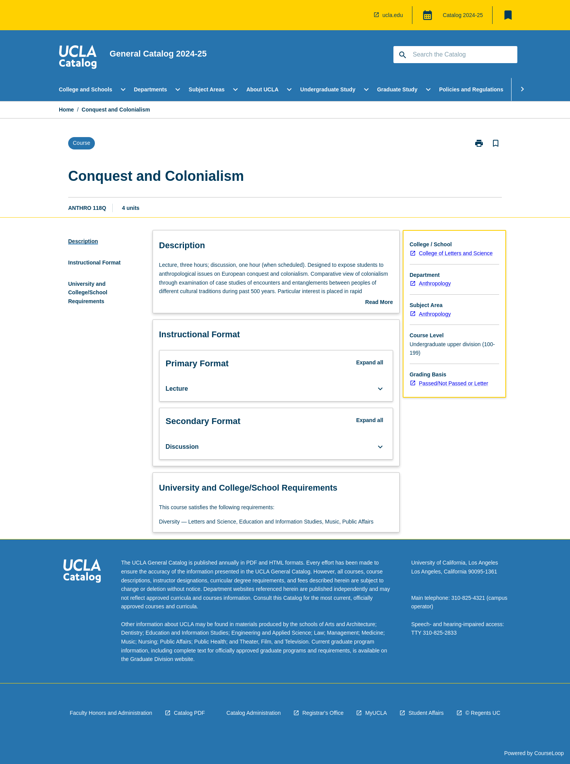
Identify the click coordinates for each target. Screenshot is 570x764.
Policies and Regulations (471, 89)
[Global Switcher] (427, 15)
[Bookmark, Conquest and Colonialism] (495, 143)
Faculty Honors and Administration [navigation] (111, 713)
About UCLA (262, 89)
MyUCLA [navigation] (376, 713)
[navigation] (77, 58)
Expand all (369, 362)
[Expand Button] (380, 389)
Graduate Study (397, 89)
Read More (379, 303)
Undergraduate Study (327, 89)
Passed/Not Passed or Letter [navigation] (453, 383)
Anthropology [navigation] (435, 283)
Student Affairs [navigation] (426, 713)
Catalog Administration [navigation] (254, 713)
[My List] (508, 15)
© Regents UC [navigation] (482, 713)
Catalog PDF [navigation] (189, 713)
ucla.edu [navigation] (393, 15)
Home (66, 109)
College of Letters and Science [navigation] (456, 253)
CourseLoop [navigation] (549, 753)
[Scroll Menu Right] (522, 89)
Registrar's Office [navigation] (323, 713)
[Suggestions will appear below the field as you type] (456, 54)
